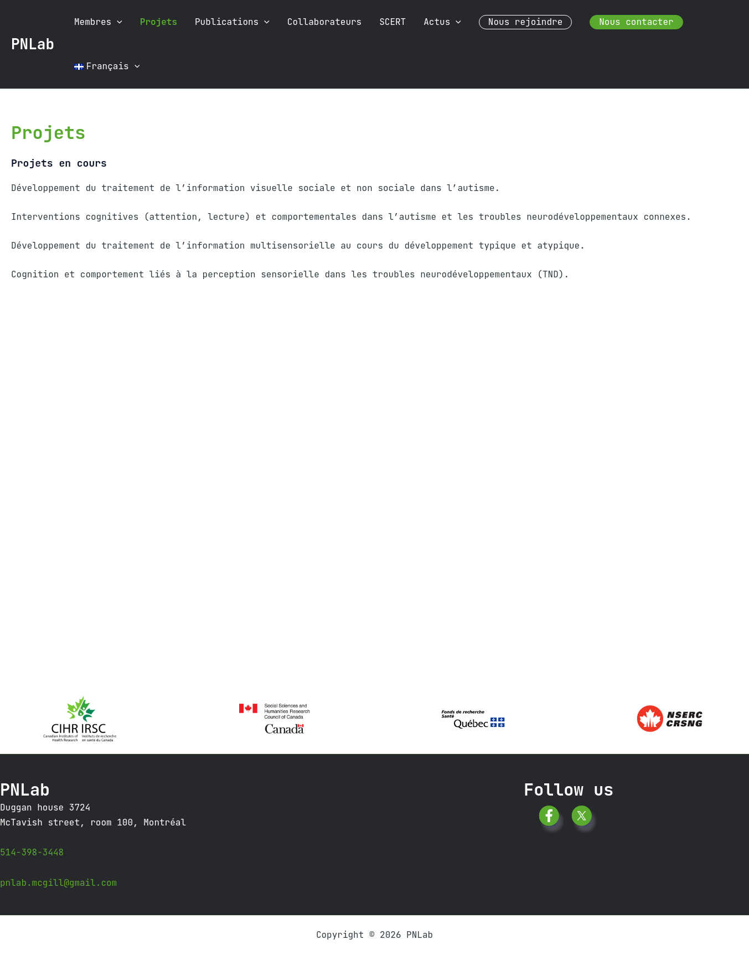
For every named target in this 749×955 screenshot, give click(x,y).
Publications (232, 22)
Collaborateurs (324, 22)
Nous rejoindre (525, 22)
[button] (116, 22)
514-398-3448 (32, 852)
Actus (442, 22)
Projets (158, 22)
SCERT (392, 22)
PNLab (32, 44)
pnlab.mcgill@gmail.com (58, 883)
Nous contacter (636, 22)
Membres (98, 22)
